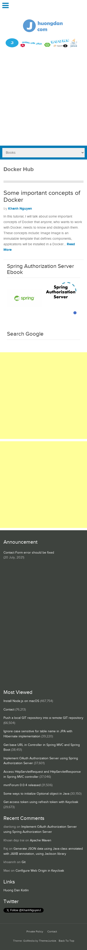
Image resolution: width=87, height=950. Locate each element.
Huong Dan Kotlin (16, 890)
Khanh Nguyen (20, 208)
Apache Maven (40, 840)
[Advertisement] (43, 100)
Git (24, 862)
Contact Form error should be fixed (28, 553)
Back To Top (66, 941)
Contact (8, 709)
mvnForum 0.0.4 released (22, 785)
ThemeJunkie (47, 941)
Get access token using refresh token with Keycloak (40, 802)
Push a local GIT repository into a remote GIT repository (43, 718)
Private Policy (34, 931)
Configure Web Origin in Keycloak (40, 871)
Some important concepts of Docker (41, 196)
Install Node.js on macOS (21, 701)
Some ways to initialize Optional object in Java (36, 794)
